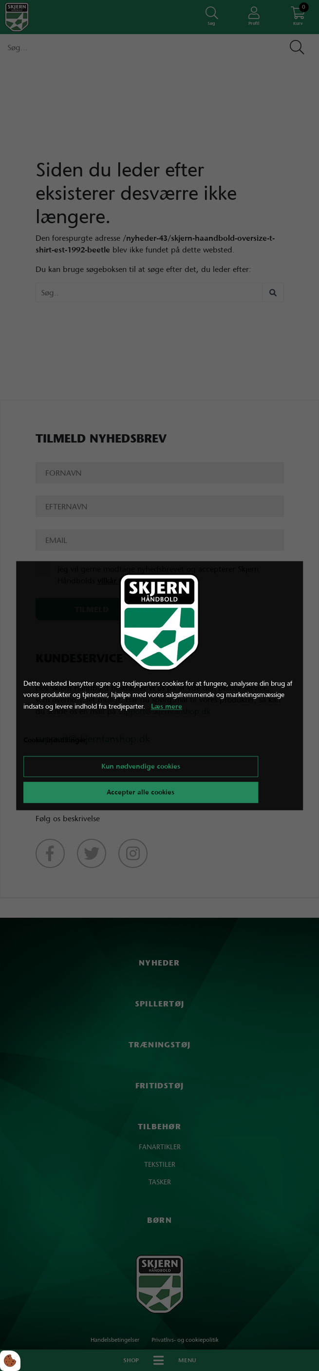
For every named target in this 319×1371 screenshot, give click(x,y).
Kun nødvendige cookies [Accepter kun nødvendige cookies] (140, 766)
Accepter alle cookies (140, 792)
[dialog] (159, 685)
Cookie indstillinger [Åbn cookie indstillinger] (54, 739)
